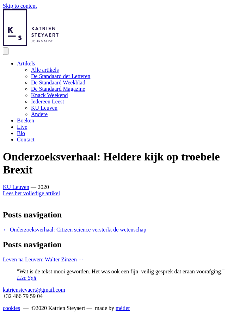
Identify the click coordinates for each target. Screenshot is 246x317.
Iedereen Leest (47, 101)
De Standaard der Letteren (60, 76)
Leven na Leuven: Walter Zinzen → (43, 259)
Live (22, 127)
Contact (26, 139)
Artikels (26, 63)
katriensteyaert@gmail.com (34, 290)
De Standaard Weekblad (58, 82)
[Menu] (5, 51)
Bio (21, 133)
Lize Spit (27, 278)
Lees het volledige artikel (31, 193)
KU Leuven (44, 108)
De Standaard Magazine (58, 89)
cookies (11, 308)
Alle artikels (45, 70)
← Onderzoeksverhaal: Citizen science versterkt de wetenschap (74, 230)
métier (123, 308)
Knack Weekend (49, 95)
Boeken (25, 120)
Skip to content (20, 6)
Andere (39, 114)
